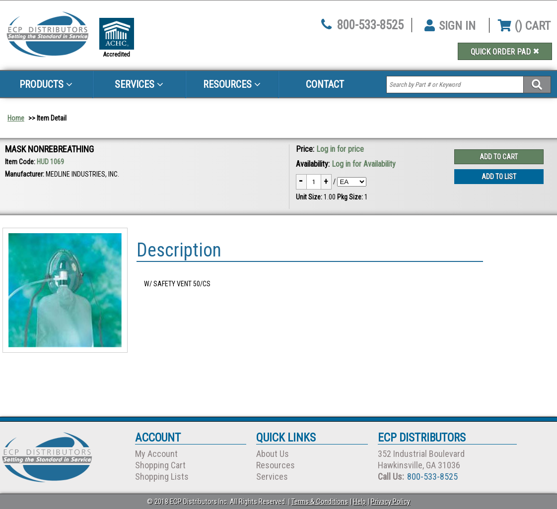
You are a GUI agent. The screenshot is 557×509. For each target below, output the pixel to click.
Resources (232, 84)
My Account (156, 453)
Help (359, 501)
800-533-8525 (370, 25)
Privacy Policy (390, 501)
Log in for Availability (364, 164)
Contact (325, 84)
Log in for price (340, 149)
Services (139, 84)
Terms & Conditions (319, 501)
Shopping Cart (160, 465)
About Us (272, 453)
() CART (524, 26)
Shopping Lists (162, 476)
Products (45, 84)
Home (15, 118)
